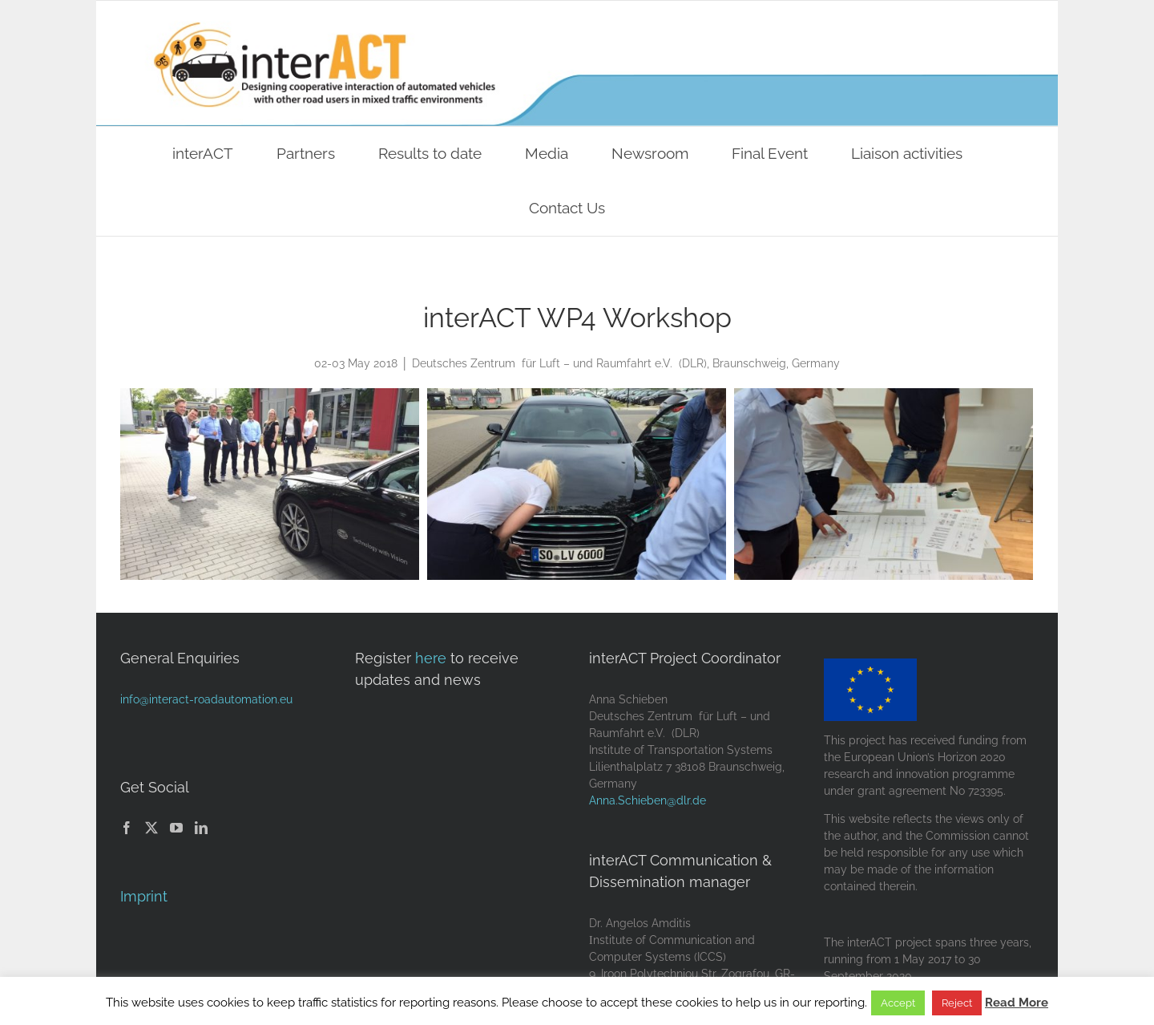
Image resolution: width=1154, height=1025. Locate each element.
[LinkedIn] (201, 827)
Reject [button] (957, 1003)
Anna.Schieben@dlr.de (647, 800)
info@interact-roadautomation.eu (206, 699)
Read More (1016, 1002)
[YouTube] (176, 827)
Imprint (143, 896)
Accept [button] (898, 1003)
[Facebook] (126, 827)
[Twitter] (151, 827)
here (430, 658)
